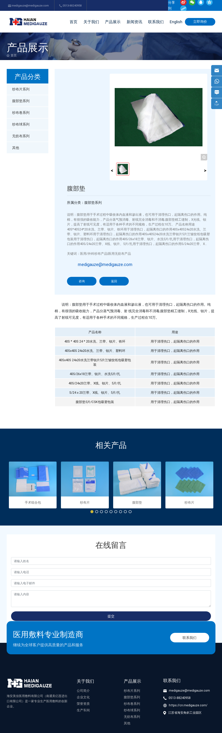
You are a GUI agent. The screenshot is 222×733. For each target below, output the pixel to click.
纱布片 (85, 502)
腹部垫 (137, 502)
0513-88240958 (70, 5)
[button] (91, 511)
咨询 (82, 281)
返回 (114, 281)
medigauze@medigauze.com (28, 5)
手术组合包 (33, 502)
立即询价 (200, 21)
